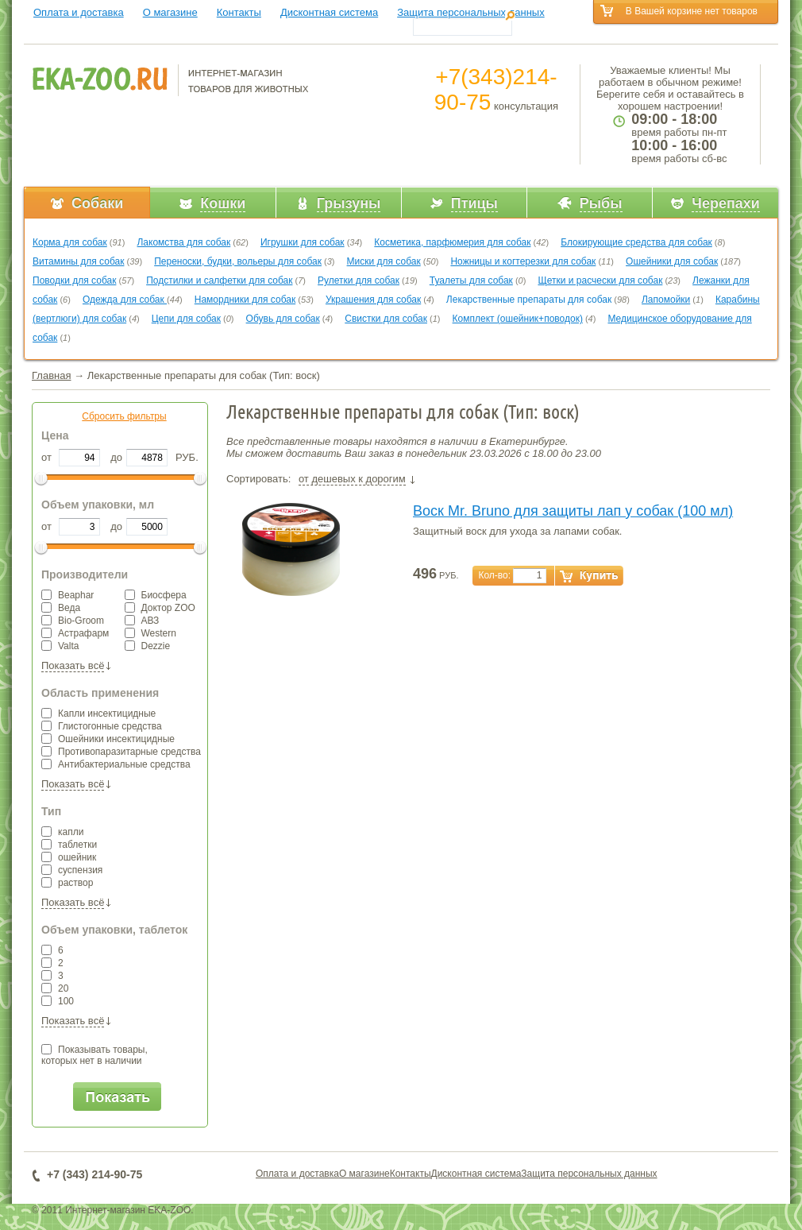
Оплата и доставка (78, 12)
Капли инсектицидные (98, 713)
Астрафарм (75, 633)
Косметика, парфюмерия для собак (452, 242)
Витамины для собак (78, 261)
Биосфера (156, 595)
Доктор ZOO (160, 607)
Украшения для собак (373, 299)
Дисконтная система (329, 12)
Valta (60, 646)
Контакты (239, 12)
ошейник (68, 857)
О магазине (170, 12)
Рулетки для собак (358, 280)
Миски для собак (384, 261)
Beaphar (67, 595)
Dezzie (148, 646)
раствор (67, 882)
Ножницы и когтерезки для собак (523, 261)
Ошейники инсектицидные (108, 739)
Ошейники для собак (672, 261)
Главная (51, 375)
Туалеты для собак (471, 280)
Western (150, 633)
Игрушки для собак (302, 242)
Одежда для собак (125, 299)
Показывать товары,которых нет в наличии (94, 1055)
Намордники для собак (245, 299)
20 (54, 988)
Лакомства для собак (183, 242)
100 (57, 1001)
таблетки (69, 844)
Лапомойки (666, 299)
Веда (60, 607)
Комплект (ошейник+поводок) (518, 318)
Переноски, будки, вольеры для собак (238, 261)
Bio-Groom (72, 620)
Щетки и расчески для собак (600, 280)
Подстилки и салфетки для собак (219, 280)
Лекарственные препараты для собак (528, 299)
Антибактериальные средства (116, 764)
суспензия (71, 870)
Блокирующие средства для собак (636, 242)
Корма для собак (70, 242)
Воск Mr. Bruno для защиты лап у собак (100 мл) (573, 511)
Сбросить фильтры (124, 416)
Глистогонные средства (101, 726)
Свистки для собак (386, 318)
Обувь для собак (283, 318)
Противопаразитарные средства (121, 751)
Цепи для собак (186, 318)
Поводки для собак (74, 280)
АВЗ (142, 620)
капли (62, 831)
